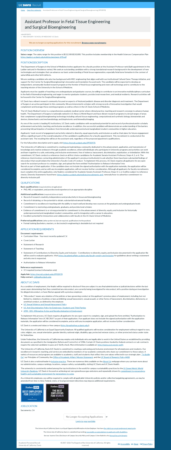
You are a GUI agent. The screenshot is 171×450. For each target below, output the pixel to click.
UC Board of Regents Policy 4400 (115, 357)
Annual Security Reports (118, 435)
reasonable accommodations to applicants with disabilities (106, 432)
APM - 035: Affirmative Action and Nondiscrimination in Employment (53, 311)
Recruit (30, 5)
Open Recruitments (34, 10)
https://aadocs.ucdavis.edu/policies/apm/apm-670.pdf (44, 57)
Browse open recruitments (94, 43)
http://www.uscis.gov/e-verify (110, 345)
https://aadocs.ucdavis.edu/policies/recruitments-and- (80, 174)
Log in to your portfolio (85, 421)
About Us (107, 361)
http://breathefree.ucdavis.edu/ (75, 325)
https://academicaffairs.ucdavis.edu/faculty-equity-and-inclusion (86, 255)
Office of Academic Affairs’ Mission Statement (73, 357)
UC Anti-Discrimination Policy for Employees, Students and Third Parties (55, 308)
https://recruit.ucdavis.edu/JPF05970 (79, 143)
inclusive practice (58, 361)
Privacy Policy (146, 444)
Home (23, 10)
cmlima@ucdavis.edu (42, 277)
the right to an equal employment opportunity (120, 428)
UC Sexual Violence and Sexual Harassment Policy (45, 304)
